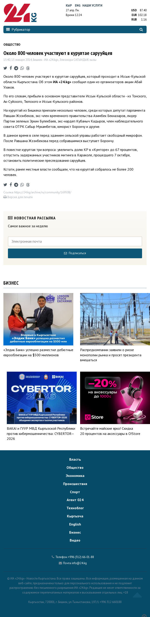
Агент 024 (75, 499)
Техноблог (75, 508)
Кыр (69, 5)
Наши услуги (92, 5)
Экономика (75, 475)
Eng (78, 5)
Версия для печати (18, 197)
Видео (75, 540)
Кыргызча (75, 516)
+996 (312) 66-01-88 (81, 557)
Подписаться (75, 253)
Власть (75, 459)
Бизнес (75, 532)
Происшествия (75, 483)
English (75, 524)
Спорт (75, 492)
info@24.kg (79, 563)
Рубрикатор (18, 29)
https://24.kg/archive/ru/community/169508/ (42, 192)
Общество (75, 467)
